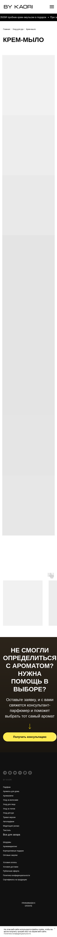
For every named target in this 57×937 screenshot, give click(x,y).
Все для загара (11, 834)
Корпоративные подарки (13, 851)
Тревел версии (9, 817)
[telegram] (5, 773)
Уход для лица (9, 804)
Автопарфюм (8, 822)
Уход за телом (9, 809)
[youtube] (15, 773)
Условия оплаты (10, 862)
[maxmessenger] (30, 773)
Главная (6, 29)
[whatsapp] (25, 773)
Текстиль (7, 830)
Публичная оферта (11, 871)
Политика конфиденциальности (16, 875)
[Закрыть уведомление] (54, 928)
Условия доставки (10, 867)
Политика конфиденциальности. (17, 934)
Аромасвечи (8, 796)
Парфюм (6, 787)
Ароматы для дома (11, 791)
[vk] (20, 773)
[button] (30, 736)
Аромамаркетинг (10, 846)
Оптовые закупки (10, 855)
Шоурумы (7, 842)
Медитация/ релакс (11, 826)
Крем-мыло (31, 29)
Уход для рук (18, 29)
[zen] (10, 773)
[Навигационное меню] (52, 6)
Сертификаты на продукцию (15, 880)
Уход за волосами (10, 800)
